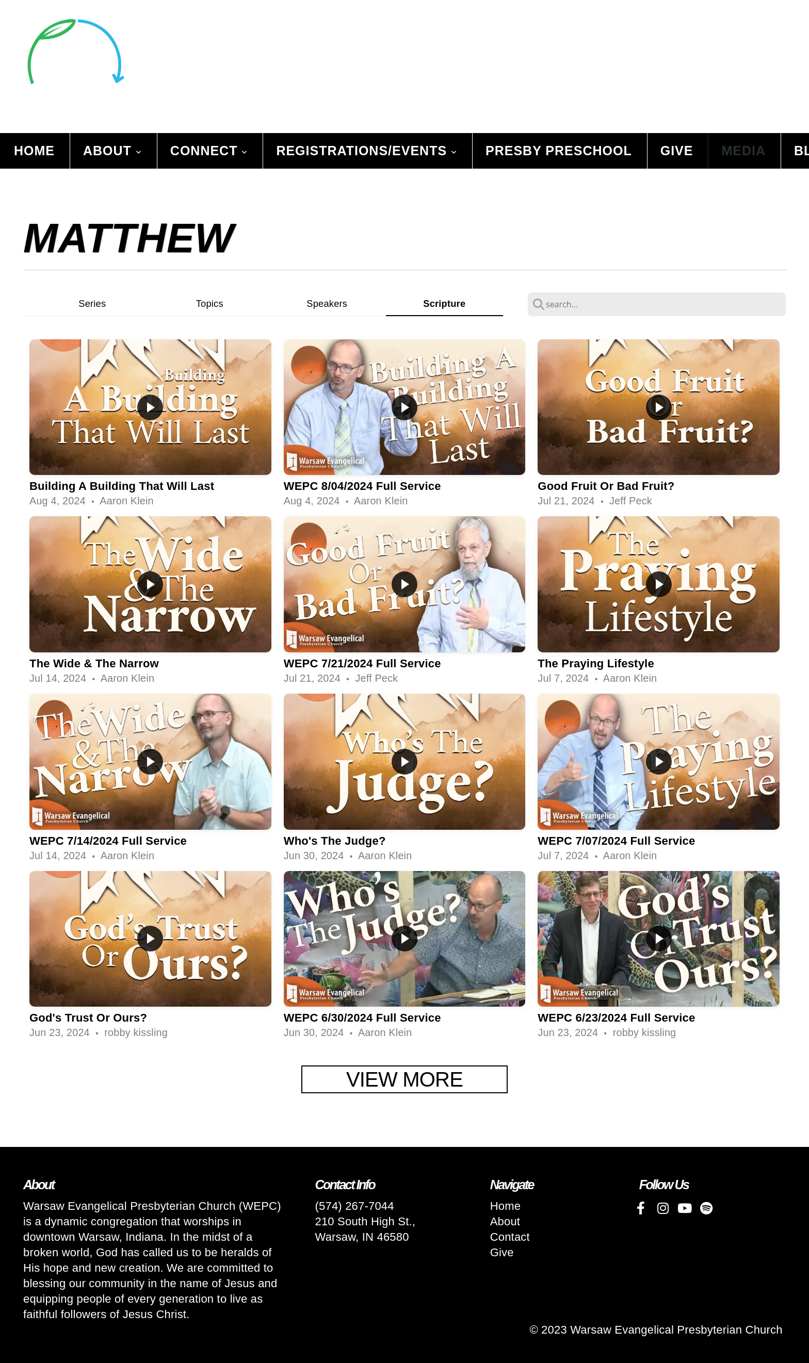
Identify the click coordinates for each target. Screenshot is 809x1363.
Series (92, 303)
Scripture (444, 303)
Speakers (326, 303)
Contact (510, 1236)
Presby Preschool (559, 150)
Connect (209, 150)
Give (676, 150)
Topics (209, 303)
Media (743, 150)
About (112, 150)
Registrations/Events (366, 150)
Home (34, 150)
